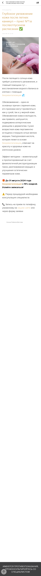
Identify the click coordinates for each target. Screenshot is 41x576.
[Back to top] (4, 571)
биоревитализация (12, 184)
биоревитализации (11, 95)
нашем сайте (24, 208)
